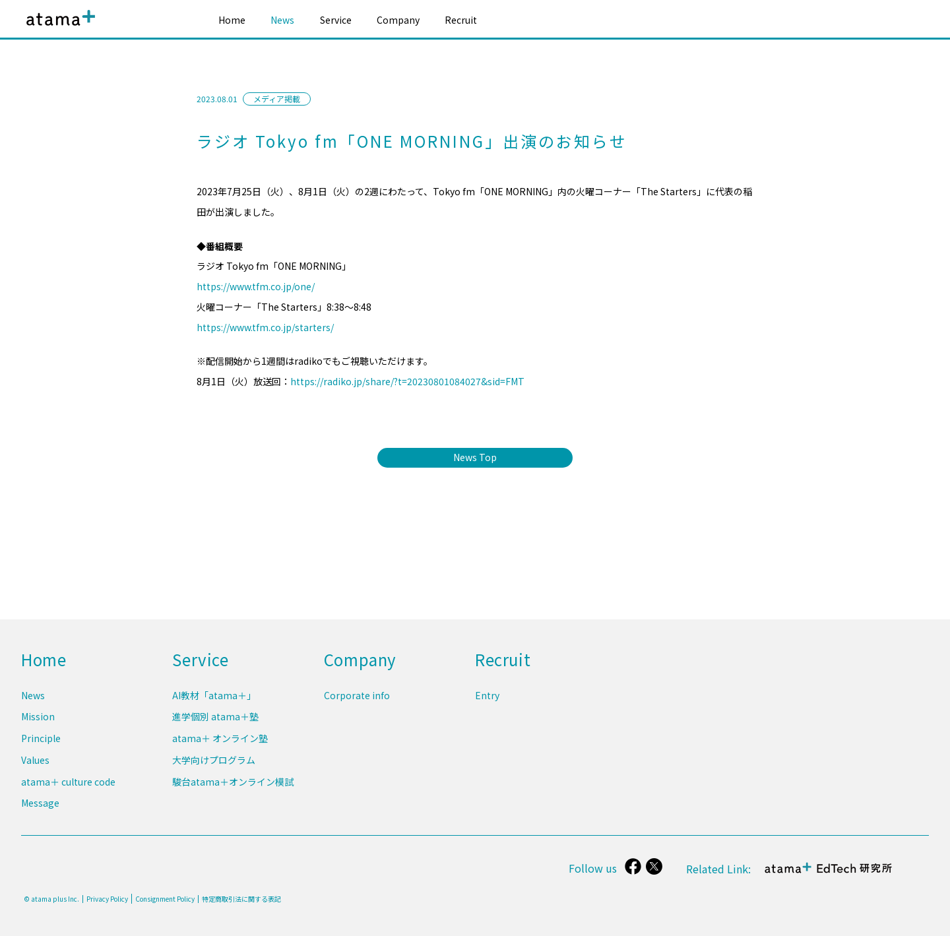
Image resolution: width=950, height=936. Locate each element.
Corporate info (357, 701)
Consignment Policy (165, 899)
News (282, 19)
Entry (487, 701)
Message (40, 803)
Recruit (461, 19)
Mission (38, 722)
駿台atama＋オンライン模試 (233, 783)
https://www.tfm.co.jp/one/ (256, 286)
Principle (41, 742)
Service (336, 19)
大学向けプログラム (213, 763)
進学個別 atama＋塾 (215, 722)
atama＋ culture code (68, 783)
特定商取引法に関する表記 (241, 899)
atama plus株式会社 (58, 28)
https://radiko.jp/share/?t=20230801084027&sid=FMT (407, 381)
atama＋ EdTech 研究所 (828, 875)
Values (35, 763)
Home (231, 19)
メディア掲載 (276, 98)
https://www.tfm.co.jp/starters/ (265, 327)
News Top (475, 457)
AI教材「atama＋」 (214, 701)
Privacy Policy (107, 899)
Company (398, 19)
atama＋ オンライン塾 (220, 742)
